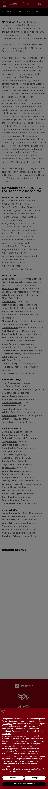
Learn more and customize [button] (24, 784)
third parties (6, 739)
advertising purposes (10, 749)
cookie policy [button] (7, 734)
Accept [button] (35, 778)
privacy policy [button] (7, 724)
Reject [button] (13, 778)
